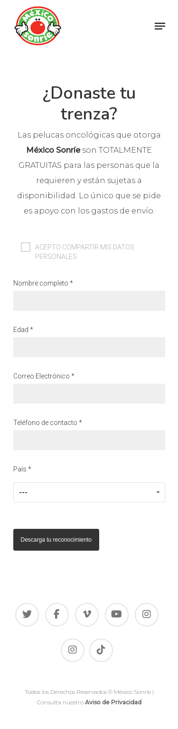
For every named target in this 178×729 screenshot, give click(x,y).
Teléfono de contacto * (89, 434)
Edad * (89, 341)
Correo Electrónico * (89, 388)
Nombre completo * (89, 295)
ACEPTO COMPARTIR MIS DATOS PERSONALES (77, 247)
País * (89, 483)
